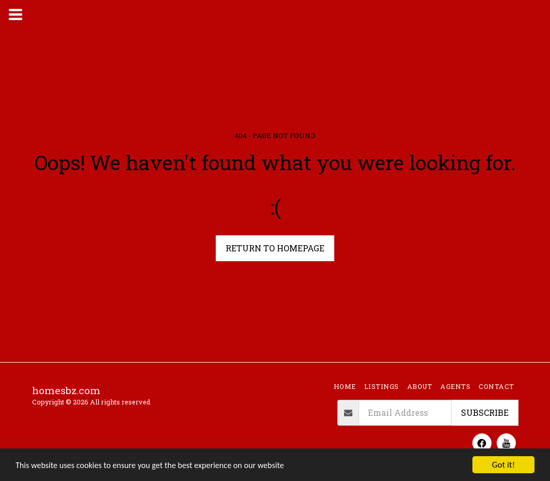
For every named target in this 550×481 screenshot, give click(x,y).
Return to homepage (275, 248)
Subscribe (485, 412)
